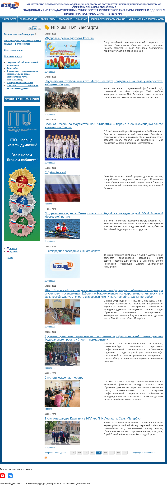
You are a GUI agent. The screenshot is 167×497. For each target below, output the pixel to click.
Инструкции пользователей (20, 83)
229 (92, 453)
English (12, 248)
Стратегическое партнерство (64, 377)
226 (72, 453)
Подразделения (28, 19)
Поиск (10, 257)
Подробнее (50, 71)
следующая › (137, 453)
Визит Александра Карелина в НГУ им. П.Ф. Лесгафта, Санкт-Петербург (93, 418)
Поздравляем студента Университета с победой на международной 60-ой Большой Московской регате (104, 215)
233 (118, 453)
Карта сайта (12, 68)
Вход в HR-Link (15, 80)
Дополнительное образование (107, 19)
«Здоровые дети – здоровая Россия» (69, 38)
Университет (9, 19)
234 (124, 453)
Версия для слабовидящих (20, 34)
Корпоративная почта (17, 77)
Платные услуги (13, 56)
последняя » (150, 453)
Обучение (81, 19)
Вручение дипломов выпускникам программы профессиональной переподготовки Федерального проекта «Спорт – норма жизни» (104, 338)
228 (86, 453)
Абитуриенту (48, 19)
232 (111, 453)
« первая (48, 453)
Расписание (65, 19)
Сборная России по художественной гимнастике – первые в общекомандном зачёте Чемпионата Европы (104, 125)
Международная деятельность (146, 19)
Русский (12, 251)
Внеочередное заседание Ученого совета (72, 251)
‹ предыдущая (60, 453)
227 (79, 453)
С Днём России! (55, 172)
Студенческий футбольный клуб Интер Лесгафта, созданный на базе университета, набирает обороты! (104, 83)
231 (105, 453)
